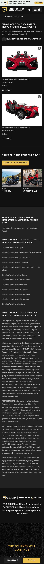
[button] (22, 69)
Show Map (12, 560)
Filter (31, 560)
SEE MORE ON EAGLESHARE (15, 163)
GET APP (38, 3)
